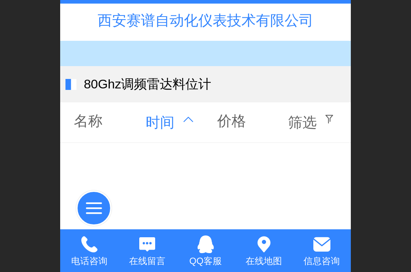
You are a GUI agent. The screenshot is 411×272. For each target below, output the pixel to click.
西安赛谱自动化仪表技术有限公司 (205, 20)
